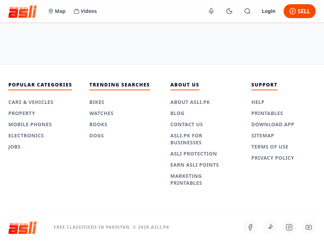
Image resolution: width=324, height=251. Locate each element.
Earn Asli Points (195, 164)
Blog (178, 113)
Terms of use (270, 146)
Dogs (96, 135)
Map (56, 11)
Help (257, 102)
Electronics (26, 135)
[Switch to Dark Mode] (229, 11)
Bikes (96, 102)
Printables (267, 113)
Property (21, 113)
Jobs (14, 146)
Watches (101, 113)
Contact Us (187, 124)
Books (98, 124)
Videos (85, 11)
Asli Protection (194, 153)
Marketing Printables (186, 179)
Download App (272, 124)
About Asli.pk (190, 102)
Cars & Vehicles (30, 102)
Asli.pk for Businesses (187, 139)
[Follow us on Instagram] (289, 227)
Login (269, 11)
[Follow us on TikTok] (270, 227)
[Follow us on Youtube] (309, 227)
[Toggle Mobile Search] (247, 11)
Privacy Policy (272, 157)
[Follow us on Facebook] (250, 227)
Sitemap (262, 135)
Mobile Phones (30, 124)
